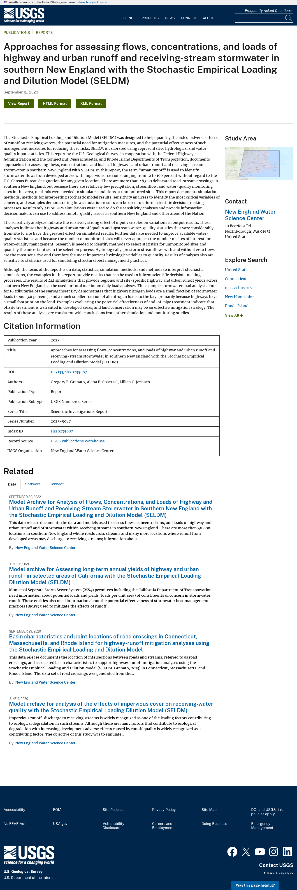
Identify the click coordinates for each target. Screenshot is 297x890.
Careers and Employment (163, 826)
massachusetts (238, 287)
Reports (44, 32)
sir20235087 (62, 431)
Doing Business (214, 824)
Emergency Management (262, 826)
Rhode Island (236, 306)
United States (237, 269)
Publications (17, 32)
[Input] (264, 18)
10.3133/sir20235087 (69, 372)
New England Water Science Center (45, 548)
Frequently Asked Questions (268, 11)
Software (33, 484)
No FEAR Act (15, 824)
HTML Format (55, 103)
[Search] (288, 18)
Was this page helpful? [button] (255, 885)
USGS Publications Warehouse (78, 441)
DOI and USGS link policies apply (267, 812)
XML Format (91, 103)
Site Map (209, 810)
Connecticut (236, 278)
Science (128, 18)
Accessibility (14, 810)
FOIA (57, 810)
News (170, 18)
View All (234, 315)
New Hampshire (239, 296)
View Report (18, 103)
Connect (189, 18)
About (208, 18)
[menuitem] (128, 15)
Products (150, 18)
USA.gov (60, 824)
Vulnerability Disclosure (113, 826)
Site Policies (113, 810)
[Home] (24, 22)
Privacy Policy (164, 810)
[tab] (12, 484)
